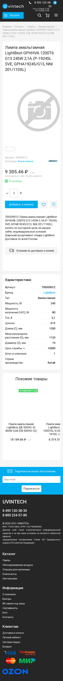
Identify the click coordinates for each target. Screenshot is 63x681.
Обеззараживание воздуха (18, 565)
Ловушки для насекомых (16, 569)
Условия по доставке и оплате (31, 250)
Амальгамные (25, 161)
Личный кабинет (12, 637)
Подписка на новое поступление (31, 471)
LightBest (49, 292)
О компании (9, 594)
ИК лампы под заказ (14, 603)
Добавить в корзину (21, 204)
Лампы (6, 560)
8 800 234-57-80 (15, 515)
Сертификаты (10, 608)
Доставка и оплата (13, 633)
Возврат (7, 646)
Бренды (7, 599)
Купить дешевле (34, 176)
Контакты (8, 617)
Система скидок (11, 642)
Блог (5, 612)
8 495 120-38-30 (42, 4)
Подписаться (32, 488)
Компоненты (10, 574)
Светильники (10, 578)
